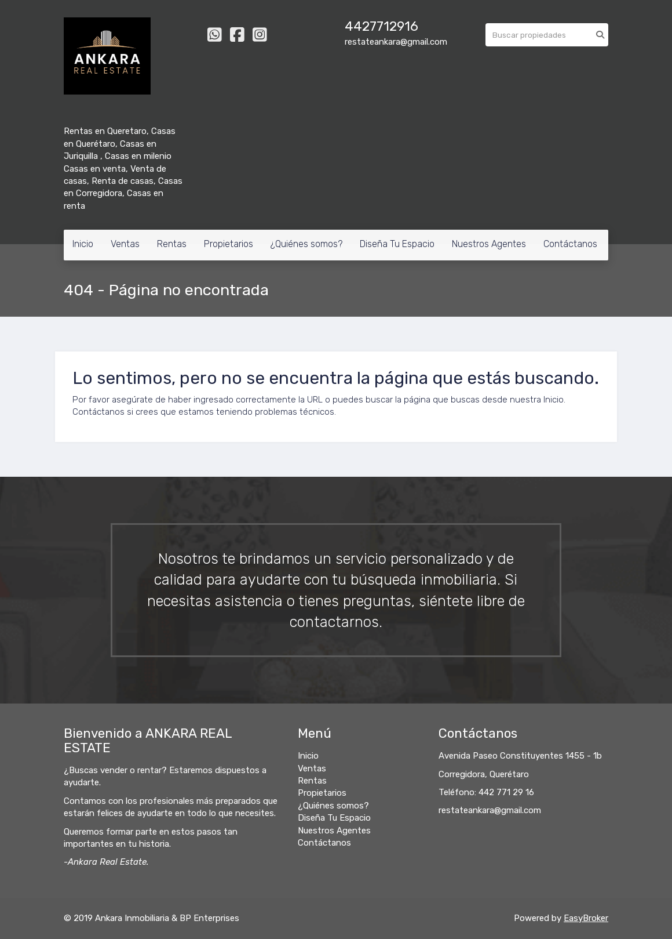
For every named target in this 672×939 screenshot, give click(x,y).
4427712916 (381, 26)
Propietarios (228, 243)
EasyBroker (586, 918)
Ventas (125, 243)
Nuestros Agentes (489, 243)
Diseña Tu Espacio (397, 243)
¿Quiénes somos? (306, 243)
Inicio (82, 243)
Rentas (172, 243)
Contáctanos (570, 243)
